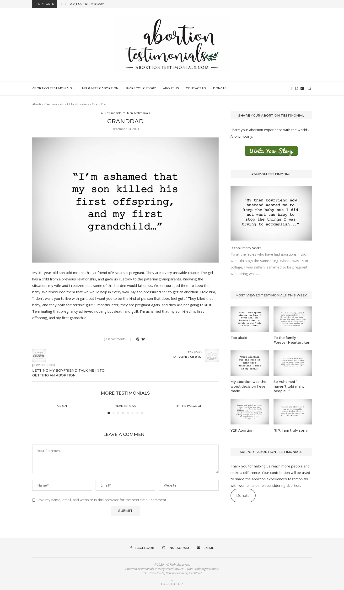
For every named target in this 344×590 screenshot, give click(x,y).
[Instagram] (296, 88)
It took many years (246, 247)
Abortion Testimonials (52, 88)
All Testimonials (78, 104)
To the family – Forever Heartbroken (292, 340)
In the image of (189, 406)
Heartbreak (125, 406)
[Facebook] (292, 88)
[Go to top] (172, 583)
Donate (219, 88)
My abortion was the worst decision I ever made (249, 386)
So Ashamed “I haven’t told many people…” (289, 386)
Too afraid (239, 338)
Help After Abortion (100, 88)
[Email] (302, 88)
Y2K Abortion (242, 430)
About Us (171, 88)
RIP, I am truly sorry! (87, 4)
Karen (62, 406)
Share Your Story (140, 88)
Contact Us (196, 88)
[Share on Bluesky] (143, 339)
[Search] (309, 88)
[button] (61, 4)
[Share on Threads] (138, 339)
